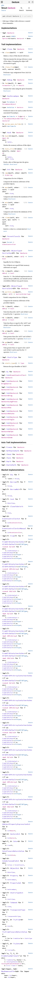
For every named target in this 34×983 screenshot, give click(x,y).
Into (15, 841)
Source (3, 10)
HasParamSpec (13, 96)
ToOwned (13, 902)
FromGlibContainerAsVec (13, 542)
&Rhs (4, 273)
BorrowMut (14, 489)
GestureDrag (6, 396)
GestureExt (15, 834)
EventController (9, 244)
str (22, 116)
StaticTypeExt (16, 893)
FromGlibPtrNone (7, 552)
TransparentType (17, 910)
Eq (7, 372)
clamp (7, 217)
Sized (11, 159)
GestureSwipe (7, 431)
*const (5, 547)
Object (12, 830)
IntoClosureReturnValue (13, 851)
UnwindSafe (11, 465)
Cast (12, 499)
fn (19, 116)
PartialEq (6, 253)
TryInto (16, 944)
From (12, 536)
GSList (12, 591)
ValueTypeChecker (12, 962)
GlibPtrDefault (9, 544)
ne (6, 271)
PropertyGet (15, 883)
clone (7, 52)
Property (14, 876)
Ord (8, 169)
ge (6, 342)
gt (6, 331)
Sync (9, 458)
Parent (9, 242)
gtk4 (2, 5)
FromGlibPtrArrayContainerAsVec (17, 676)
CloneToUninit (16, 506)
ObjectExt (14, 868)
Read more (7, 75)
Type (22, 363)
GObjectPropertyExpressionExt (16, 824)
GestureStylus (7, 425)
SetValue (10, 107)
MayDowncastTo (7, 971)
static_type (10, 363)
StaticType (12, 357)
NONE (13, 36)
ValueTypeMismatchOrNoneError (11, 964)
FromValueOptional (9, 956)
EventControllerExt (11, 519)
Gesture (15, 2)
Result (21, 85)
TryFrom (16, 920)
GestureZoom (6, 437)
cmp (6, 173)
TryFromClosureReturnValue (14, 932)
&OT (21, 256)
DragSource (6, 384)
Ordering (8, 175)
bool (4, 259)
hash (7, 136)
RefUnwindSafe (12, 451)
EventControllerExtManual (14, 528)
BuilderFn (11, 116)
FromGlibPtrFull (7, 556)
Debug (9, 80)
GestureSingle (7, 419)
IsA (7, 375)
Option (5, 38)
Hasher (9, 142)
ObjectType (16, 251)
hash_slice (9, 149)
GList (11, 547)
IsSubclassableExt (10, 861)
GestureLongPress (9, 402)
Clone (9, 49)
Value (13, 855)
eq (6, 256)
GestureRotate (7, 413)
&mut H (5, 138)
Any (11, 475)
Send (9, 454)
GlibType (23, 544)
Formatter (6, 85)
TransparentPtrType (13, 916)
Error (8, 965)
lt (6, 306)
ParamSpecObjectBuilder (14, 119)
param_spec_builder (13, 124)
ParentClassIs (13, 236)
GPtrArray (13, 569)
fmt (6, 83)
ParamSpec (11, 102)
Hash (9, 132)
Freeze (9, 447)
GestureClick (7, 390)
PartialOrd (7, 288)
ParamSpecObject (9, 104)
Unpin (8, 461)
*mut (4, 614)
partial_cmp (10, 292)
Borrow (13, 482)
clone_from (9, 67)
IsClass (9, 865)
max (6, 187)
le (6, 318)
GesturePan (6, 407)
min (6, 202)
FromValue (16, 938)
